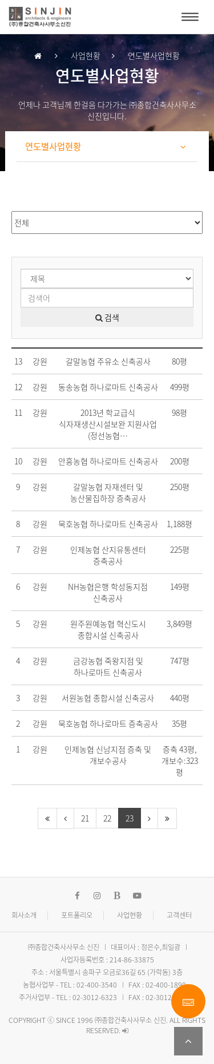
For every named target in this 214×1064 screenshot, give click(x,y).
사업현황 (129, 915)
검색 (107, 317)
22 (107, 818)
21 (85, 818)
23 (130, 818)
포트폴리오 (76, 915)
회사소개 (24, 915)
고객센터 (179, 915)
